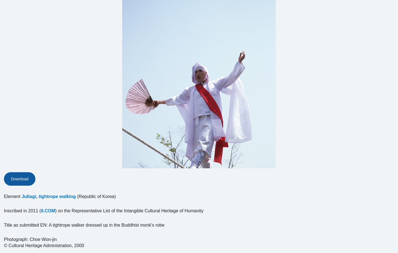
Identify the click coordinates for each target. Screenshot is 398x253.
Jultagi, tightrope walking (49, 196)
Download (19, 179)
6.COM (48, 210)
